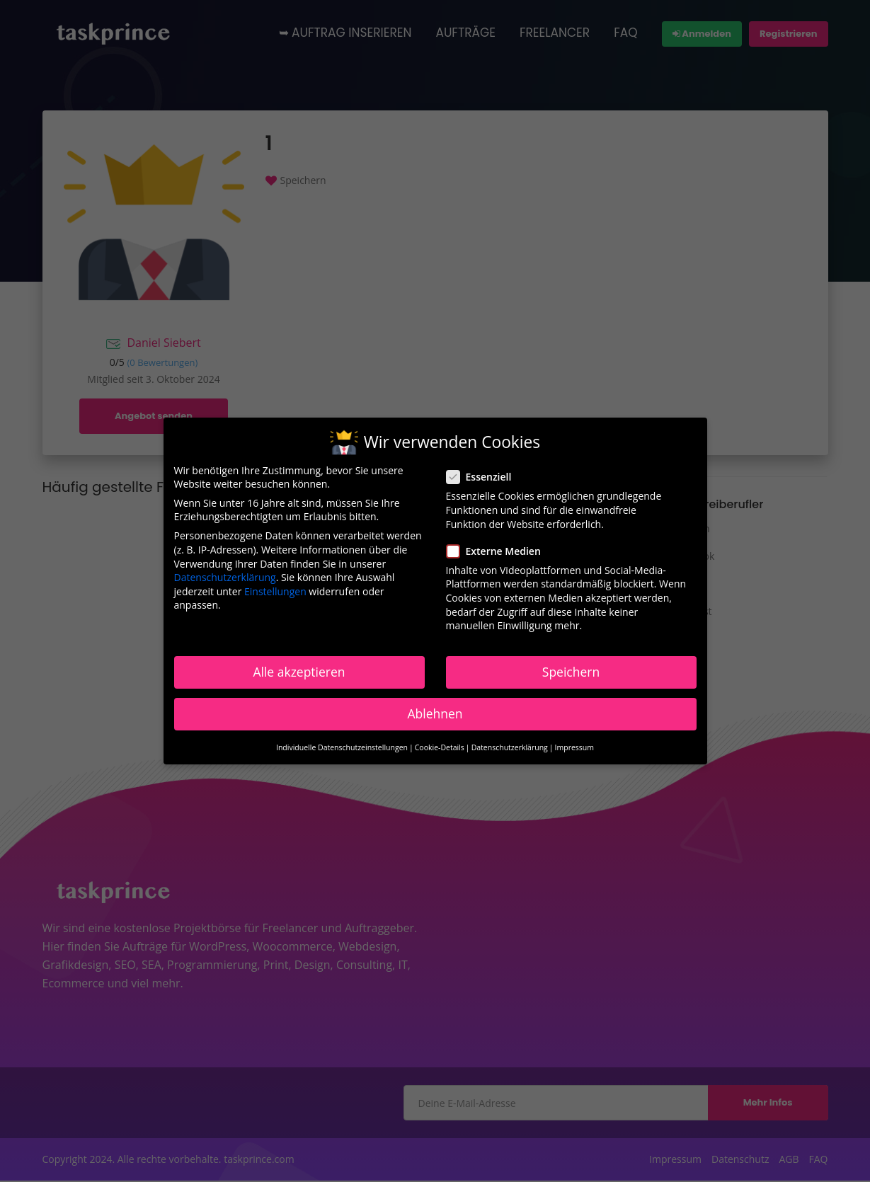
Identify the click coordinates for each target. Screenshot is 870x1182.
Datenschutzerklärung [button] (509, 747)
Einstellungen (275, 591)
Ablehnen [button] (434, 713)
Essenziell (483, 476)
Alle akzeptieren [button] (299, 671)
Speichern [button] (571, 671)
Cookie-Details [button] (439, 747)
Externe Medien (498, 551)
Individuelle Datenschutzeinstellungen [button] (342, 747)
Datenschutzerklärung (225, 577)
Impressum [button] (574, 747)
